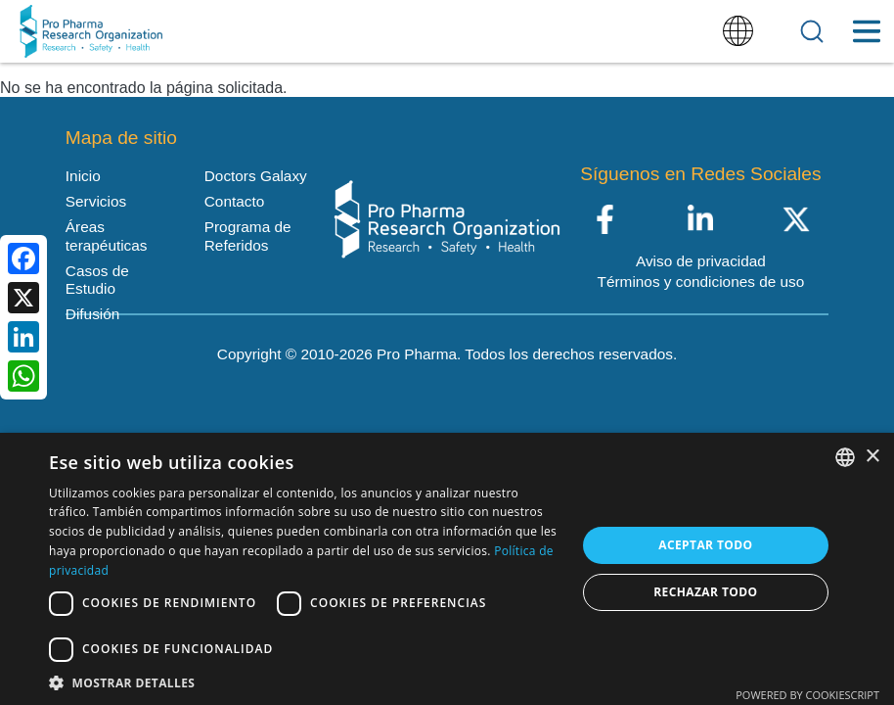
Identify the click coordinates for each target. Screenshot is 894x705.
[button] (304, 681)
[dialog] (447, 569)
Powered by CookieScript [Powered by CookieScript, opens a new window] (807, 694)
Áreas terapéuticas (107, 235)
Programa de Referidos (247, 235)
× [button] (872, 456)
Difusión (93, 314)
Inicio (83, 175)
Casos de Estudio (97, 279)
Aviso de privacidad (701, 261)
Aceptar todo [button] (705, 545)
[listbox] (845, 457)
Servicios (96, 201)
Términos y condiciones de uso (701, 281)
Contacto (234, 201)
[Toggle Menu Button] (866, 31)
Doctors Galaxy (255, 175)
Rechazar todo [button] (705, 592)
